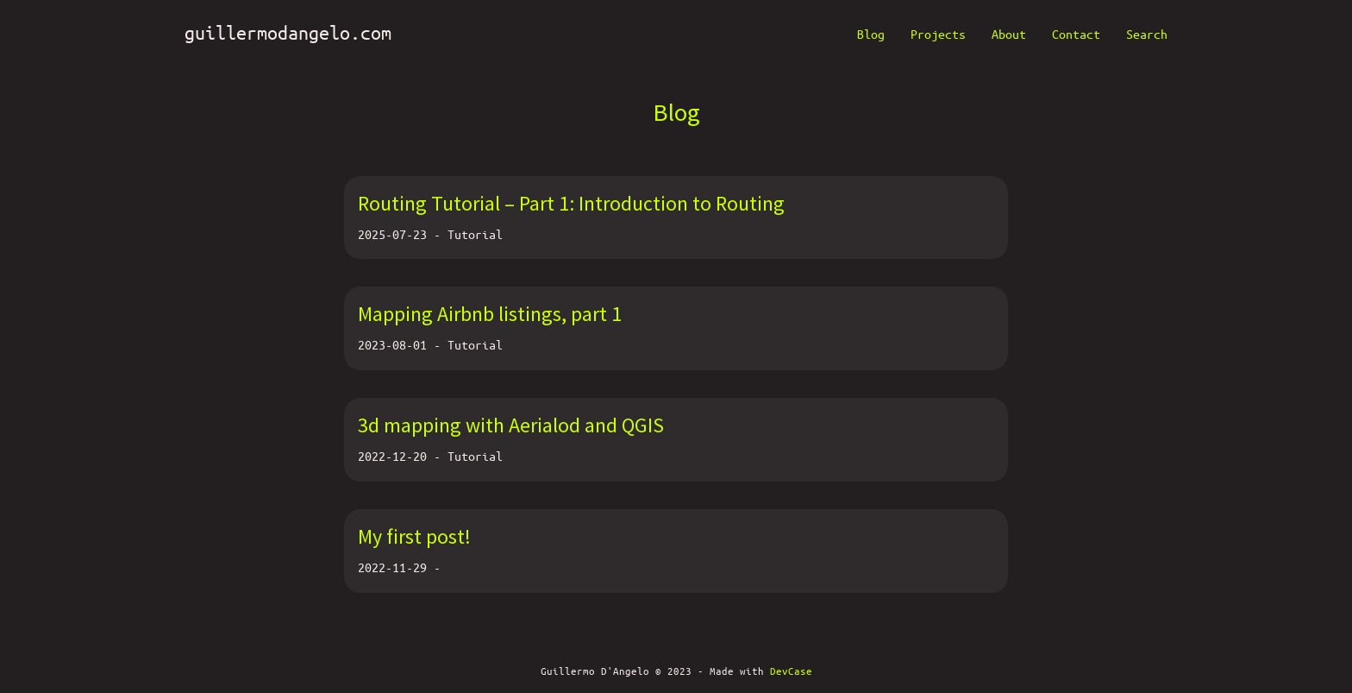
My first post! (414, 536)
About (1009, 33)
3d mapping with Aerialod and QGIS (511, 425)
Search (1146, 33)
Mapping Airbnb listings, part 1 (490, 313)
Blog (871, 33)
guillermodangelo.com (288, 32)
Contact (1076, 33)
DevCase (791, 670)
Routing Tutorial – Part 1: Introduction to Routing (571, 203)
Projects (938, 33)
